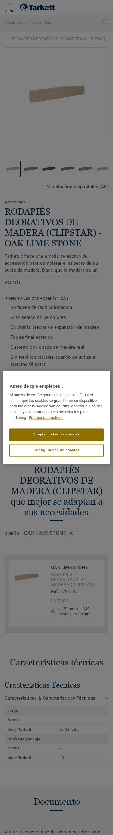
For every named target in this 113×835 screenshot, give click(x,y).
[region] (56, 417)
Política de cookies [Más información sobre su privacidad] (46, 418)
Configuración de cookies (56, 450)
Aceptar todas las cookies (56, 434)
